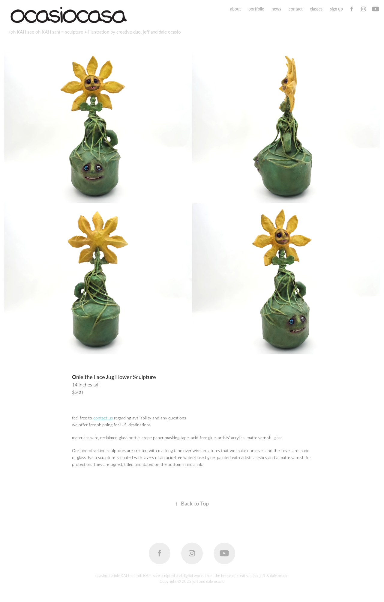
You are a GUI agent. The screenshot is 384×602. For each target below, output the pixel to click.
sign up (336, 9)
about (235, 9)
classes (316, 9)
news (276, 9)
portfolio (256, 9)
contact (296, 9)
